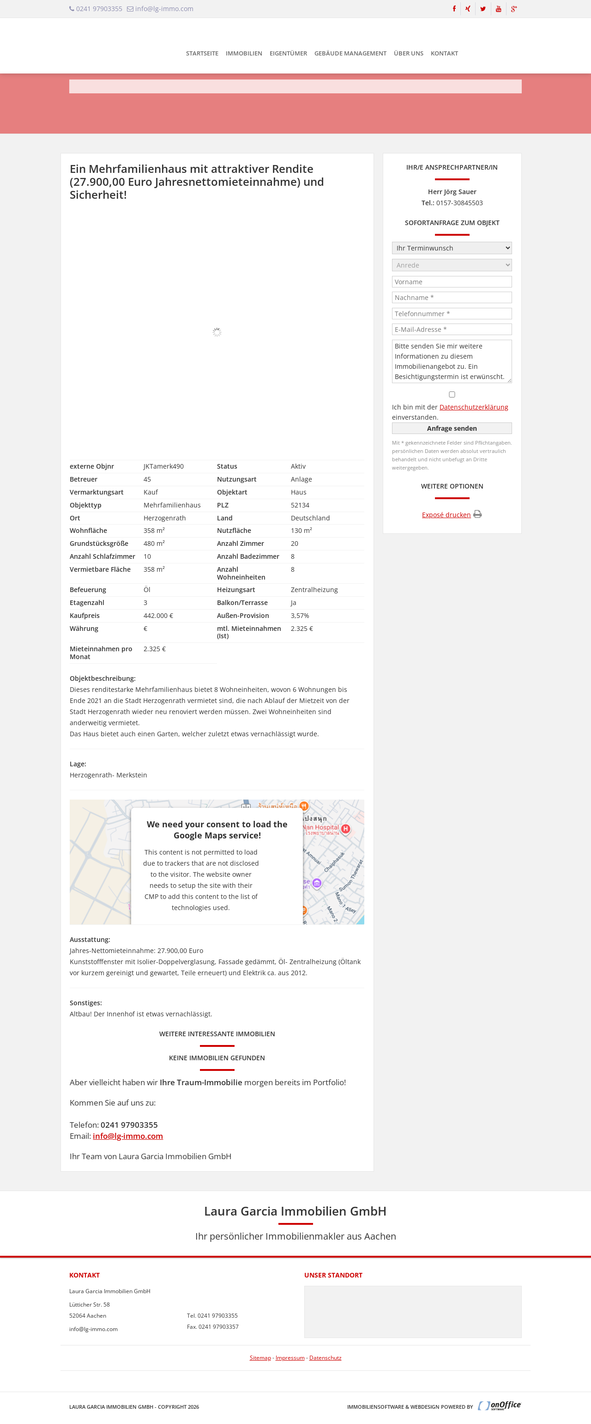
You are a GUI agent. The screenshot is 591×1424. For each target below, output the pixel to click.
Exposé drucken (452, 514)
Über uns (408, 53)
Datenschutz (325, 1358)
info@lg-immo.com (128, 1136)
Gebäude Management (350, 53)
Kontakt (444, 53)
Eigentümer (288, 53)
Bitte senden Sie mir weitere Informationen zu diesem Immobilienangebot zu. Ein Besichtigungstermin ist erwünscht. (452, 361)
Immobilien (244, 53)
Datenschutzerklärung (474, 407)
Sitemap (260, 1358)
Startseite (202, 53)
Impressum (290, 1358)
